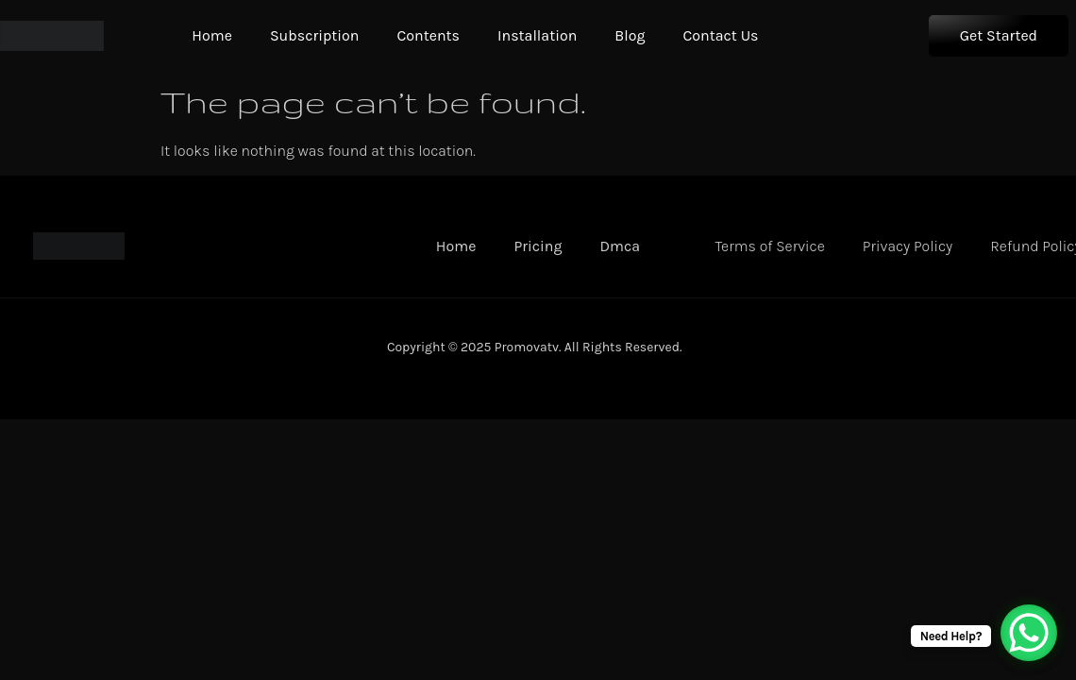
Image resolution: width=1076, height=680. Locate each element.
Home (212, 35)
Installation (537, 35)
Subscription (315, 35)
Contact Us (720, 35)
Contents (428, 35)
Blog (629, 35)
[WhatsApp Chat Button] (1028, 632)
